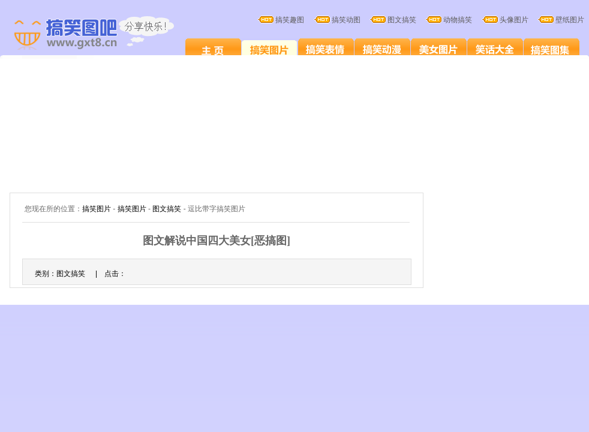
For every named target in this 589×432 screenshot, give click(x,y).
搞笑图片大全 (107, 35)
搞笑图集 (551, 49)
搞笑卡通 (382, 49)
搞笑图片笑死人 (213, 49)
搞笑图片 (269, 49)
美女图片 (439, 49)
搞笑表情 (326, 49)
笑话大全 (495, 49)
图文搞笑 (166, 209)
